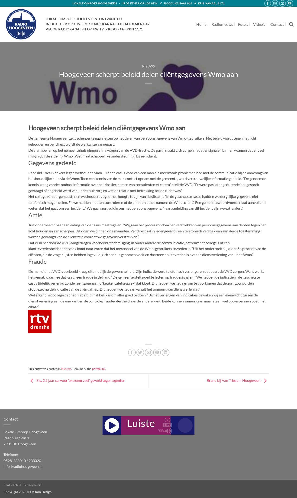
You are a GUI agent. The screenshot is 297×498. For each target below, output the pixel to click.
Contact (277, 24)
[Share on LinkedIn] (165, 352)
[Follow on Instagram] (275, 3)
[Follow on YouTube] (290, 3)
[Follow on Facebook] (267, 3)
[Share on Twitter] (140, 352)
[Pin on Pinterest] (157, 352)
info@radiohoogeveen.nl (22, 466)
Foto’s (243, 24)
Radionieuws (222, 24)
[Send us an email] (282, 3)
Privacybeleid (32, 485)
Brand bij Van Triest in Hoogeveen (238, 380)
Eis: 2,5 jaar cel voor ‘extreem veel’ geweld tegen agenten (76, 380)
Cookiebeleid (12, 485)
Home (201, 24)
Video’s (259, 24)
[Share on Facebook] (132, 352)
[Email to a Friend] (148, 352)
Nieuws (148, 66)
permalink (98, 369)
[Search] (291, 24)
